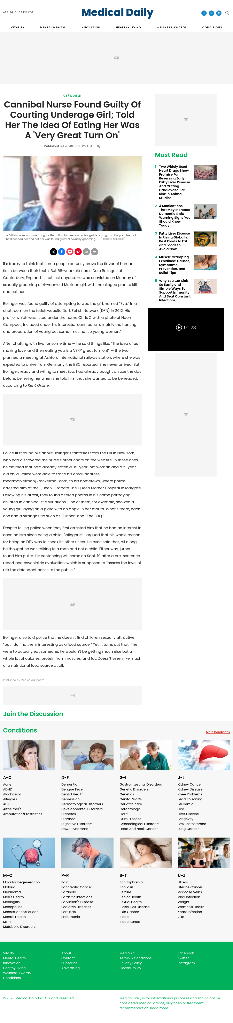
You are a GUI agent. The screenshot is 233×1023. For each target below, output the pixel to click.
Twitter (183, 958)
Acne (7, 784)
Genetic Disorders (134, 789)
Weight (183, 902)
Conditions (20, 730)
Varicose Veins (190, 892)
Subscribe (69, 963)
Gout (124, 814)
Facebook (186, 953)
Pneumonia (70, 916)
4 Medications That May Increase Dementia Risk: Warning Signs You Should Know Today (175, 216)
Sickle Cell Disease (135, 907)
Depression (70, 799)
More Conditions (218, 732)
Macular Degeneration (21, 882)
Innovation (12, 963)
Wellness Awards (172, 27)
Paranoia (68, 892)
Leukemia (185, 804)
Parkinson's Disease (77, 902)
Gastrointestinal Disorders (141, 784)
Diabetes (68, 814)
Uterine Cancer (190, 887)
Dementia (69, 784)
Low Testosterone (192, 824)
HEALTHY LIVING (128, 27)
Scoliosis (127, 887)
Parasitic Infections (76, 897)
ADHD (7, 789)
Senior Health (130, 897)
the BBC (73, 364)
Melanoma (12, 892)
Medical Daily (117, 12)
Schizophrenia (131, 882)
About (66, 953)
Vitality (8, 953)
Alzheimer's (12, 809)
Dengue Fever (72, 789)
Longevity (185, 819)
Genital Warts (131, 799)
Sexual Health (131, 902)
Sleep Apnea (130, 921)
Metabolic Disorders (19, 926)
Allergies (10, 799)
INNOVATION (90, 27)
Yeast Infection (190, 912)
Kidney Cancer (190, 784)
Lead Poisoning (190, 799)
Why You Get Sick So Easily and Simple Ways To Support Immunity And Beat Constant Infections (175, 290)
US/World (72, 96)
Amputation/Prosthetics (22, 814)
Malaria (9, 887)
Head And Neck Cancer (139, 828)
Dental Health (72, 794)
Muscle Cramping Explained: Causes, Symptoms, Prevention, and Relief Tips (174, 265)
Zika (181, 916)
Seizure (125, 892)
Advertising (70, 968)
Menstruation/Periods (20, 912)
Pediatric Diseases (76, 907)
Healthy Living (14, 968)
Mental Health (14, 916)
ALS (6, 804)
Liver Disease (188, 814)
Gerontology (130, 809)
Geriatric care (131, 804)
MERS (7, 921)
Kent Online (38, 385)
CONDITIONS (212, 27)
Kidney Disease (190, 789)
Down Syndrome (74, 828)
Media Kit (127, 953)
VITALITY (18, 27)
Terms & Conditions (136, 958)
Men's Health (13, 897)
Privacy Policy (131, 963)
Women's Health (191, 907)
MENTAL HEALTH (52, 27)
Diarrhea (68, 819)
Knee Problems (190, 794)
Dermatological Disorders (82, 804)
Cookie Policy (130, 968)
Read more (159, 1008)
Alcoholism (12, 794)
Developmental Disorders (82, 809)
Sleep (124, 916)
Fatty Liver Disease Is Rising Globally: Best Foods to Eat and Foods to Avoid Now (174, 241)
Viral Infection (189, 897)
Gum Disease (130, 819)
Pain (64, 882)
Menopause (12, 907)
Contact (68, 958)
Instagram (186, 963)
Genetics (127, 794)
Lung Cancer (188, 828)
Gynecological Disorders (140, 824)
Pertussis (68, 912)
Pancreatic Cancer (76, 887)
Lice (181, 809)
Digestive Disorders (77, 824)
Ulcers (183, 882)
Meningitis (11, 902)
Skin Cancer (129, 912)
